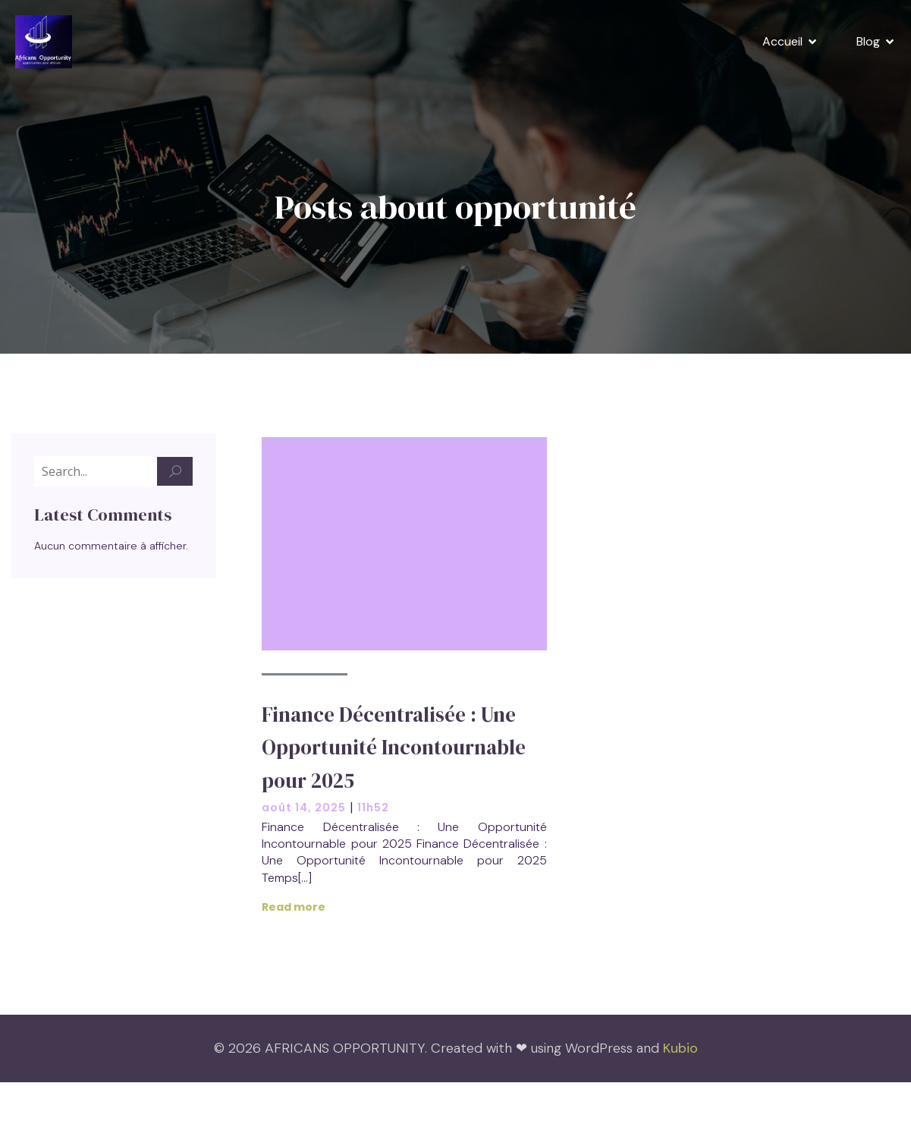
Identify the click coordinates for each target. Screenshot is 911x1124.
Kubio (680, 1049)
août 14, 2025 (304, 808)
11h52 (373, 808)
